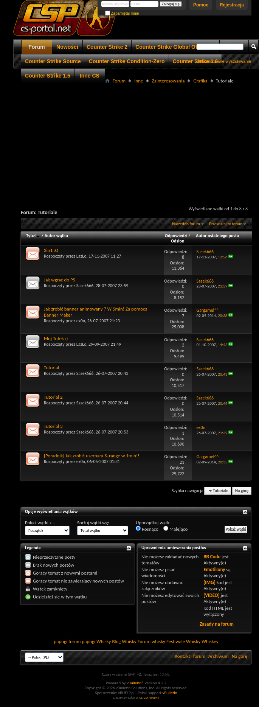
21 (182, 462)
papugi (60, 641)
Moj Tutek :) (56, 338)
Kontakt (182, 656)
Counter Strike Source (53, 61)
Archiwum (218, 656)
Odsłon (177, 241)
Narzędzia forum (186, 223)
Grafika (200, 81)
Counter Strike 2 (107, 47)
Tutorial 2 (53, 397)
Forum (36, 47)
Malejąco (175, 529)
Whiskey (210, 641)
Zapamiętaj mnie (122, 13)
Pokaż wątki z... (40, 522)
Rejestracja (232, 5)
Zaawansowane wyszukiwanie (223, 61)
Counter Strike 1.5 (47, 76)
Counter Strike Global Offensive (175, 47)
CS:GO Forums (149, 697)
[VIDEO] (211, 595)
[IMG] (209, 582)
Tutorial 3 (53, 426)
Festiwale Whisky (183, 641)
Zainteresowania (168, 81)
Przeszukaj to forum (225, 223)
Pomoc (200, 5)
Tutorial (51, 367)
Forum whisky (151, 641)
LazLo (81, 256)
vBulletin (169, 692)
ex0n (80, 320)
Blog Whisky (124, 641)
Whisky (103, 641)
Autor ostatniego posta (217, 235)
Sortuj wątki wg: (93, 522)
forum (199, 656)
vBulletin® (135, 683)
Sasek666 (85, 285)
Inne (138, 81)
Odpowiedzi (176, 235)
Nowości (67, 47)
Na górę (242, 490)
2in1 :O (51, 250)
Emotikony (214, 569)
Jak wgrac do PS (59, 280)
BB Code (211, 556)
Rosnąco (147, 529)
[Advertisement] (136, 138)
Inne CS (89, 76)
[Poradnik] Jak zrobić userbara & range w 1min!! (92, 455)
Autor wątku (56, 235)
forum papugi (81, 641)
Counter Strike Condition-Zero (127, 61)
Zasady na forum (217, 624)
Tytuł (33, 235)
